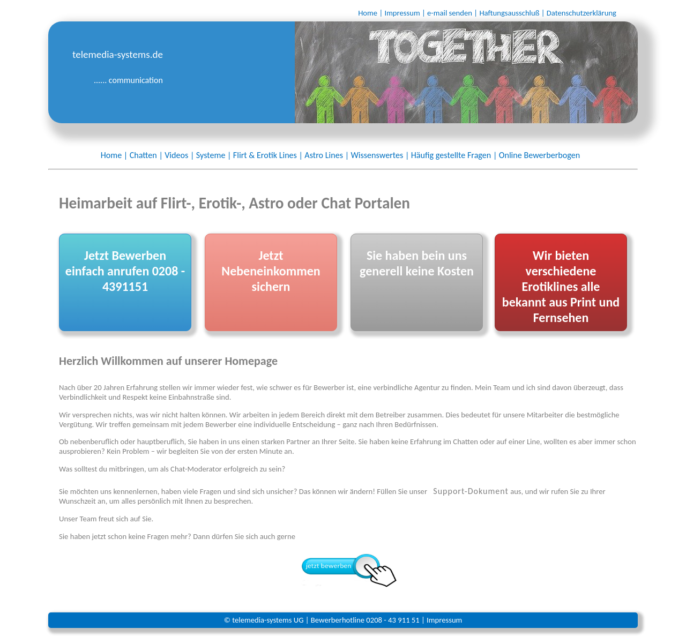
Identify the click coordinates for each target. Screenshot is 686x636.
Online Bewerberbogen (539, 155)
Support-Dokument (470, 491)
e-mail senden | (452, 13)
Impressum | (404, 13)
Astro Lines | (326, 155)
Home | (370, 13)
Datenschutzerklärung (581, 13)
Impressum (444, 620)
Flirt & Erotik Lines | (268, 155)
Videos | (179, 155)
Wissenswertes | (380, 155)
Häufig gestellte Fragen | (454, 155)
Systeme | (214, 155)
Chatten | (146, 155)
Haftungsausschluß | (512, 13)
